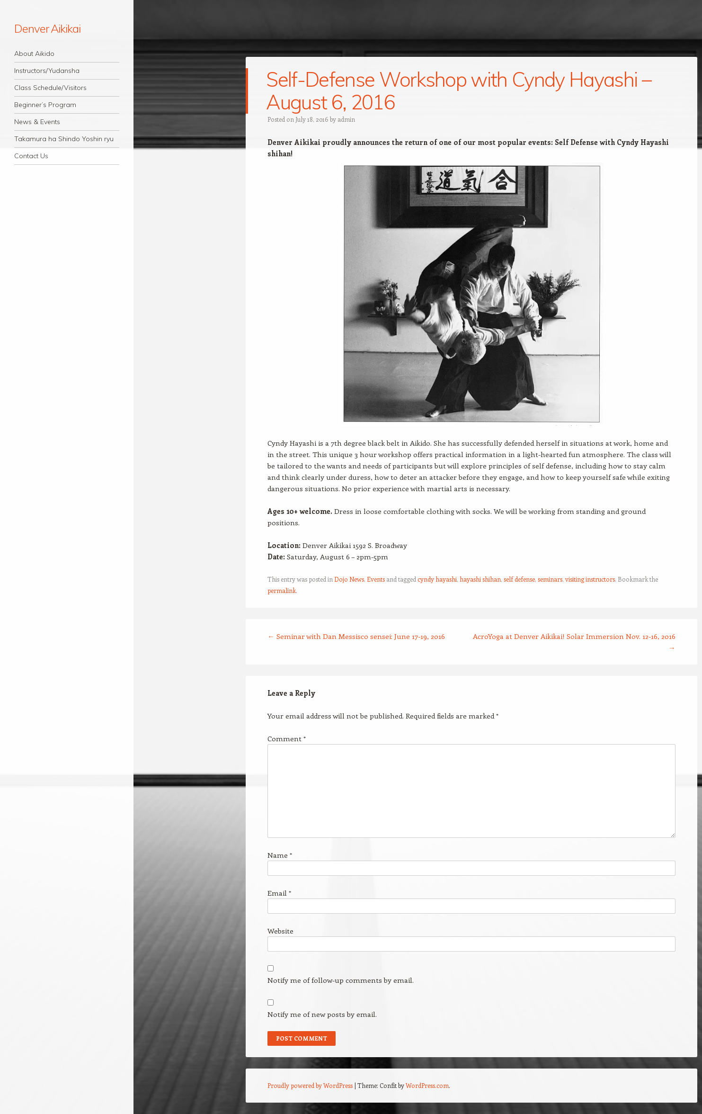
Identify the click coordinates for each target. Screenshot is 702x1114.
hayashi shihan (480, 579)
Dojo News (349, 579)
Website (280, 930)
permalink (281, 590)
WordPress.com (427, 1085)
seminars (550, 579)
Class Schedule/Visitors (50, 87)
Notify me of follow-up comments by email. (340, 980)
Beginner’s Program (45, 104)
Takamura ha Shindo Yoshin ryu (64, 139)
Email (279, 893)
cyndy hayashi (437, 579)
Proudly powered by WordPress (310, 1085)
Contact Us (31, 156)
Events (376, 579)
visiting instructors (590, 579)
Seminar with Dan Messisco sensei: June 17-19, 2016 (356, 636)
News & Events (37, 121)
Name (279, 855)
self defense (519, 579)
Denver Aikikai (47, 28)
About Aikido (34, 53)
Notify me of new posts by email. (322, 1014)
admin (346, 119)
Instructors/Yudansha (47, 70)
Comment (286, 738)
